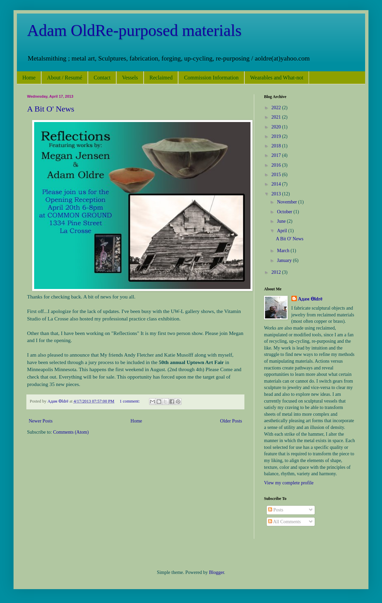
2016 (276, 165)
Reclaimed (160, 77)
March (283, 250)
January (285, 260)
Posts (275, 509)
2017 (276, 155)
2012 (276, 272)
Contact (102, 77)
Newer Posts (40, 421)
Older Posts (231, 421)
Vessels (130, 77)
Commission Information (211, 77)
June (282, 221)
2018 (276, 145)
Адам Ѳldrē (310, 299)
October (285, 211)
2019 (276, 136)
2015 (276, 174)
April (282, 230)
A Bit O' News (50, 108)
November (287, 201)
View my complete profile (289, 482)
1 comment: (130, 401)
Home (28, 77)
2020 (276, 126)
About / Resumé (64, 77)
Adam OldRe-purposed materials (134, 30)
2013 (276, 193)
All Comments (284, 521)
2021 (276, 117)
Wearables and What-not (276, 77)
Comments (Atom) (71, 432)
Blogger (216, 572)
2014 (276, 184)
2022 (276, 107)
